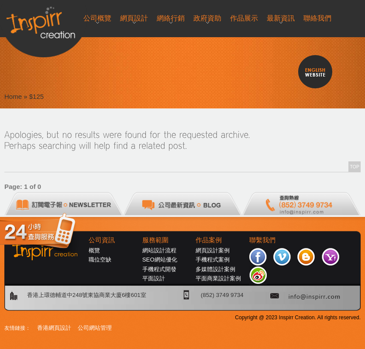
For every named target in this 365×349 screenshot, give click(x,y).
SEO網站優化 (159, 259)
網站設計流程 (159, 250)
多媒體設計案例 (215, 269)
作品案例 (209, 240)
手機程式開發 (159, 269)
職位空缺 (100, 259)
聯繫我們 (262, 240)
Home (13, 96)
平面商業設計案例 (218, 278)
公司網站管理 (95, 328)
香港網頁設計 (54, 328)
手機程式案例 (213, 259)
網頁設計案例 (213, 250)
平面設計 (153, 278)
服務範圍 (155, 240)
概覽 (94, 250)
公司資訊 (102, 240)
